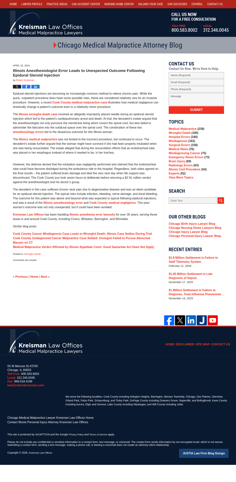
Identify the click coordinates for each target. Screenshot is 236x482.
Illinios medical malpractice (38, 139)
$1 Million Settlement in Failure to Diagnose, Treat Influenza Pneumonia (193, 311)
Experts (177, 186)
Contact (215, 4)
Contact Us (221, 360)
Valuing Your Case (150, 4)
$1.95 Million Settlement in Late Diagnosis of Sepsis (196, 294)
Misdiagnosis (181, 144)
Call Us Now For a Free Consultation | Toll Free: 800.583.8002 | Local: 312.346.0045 (199, 23)
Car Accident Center (86, 4)
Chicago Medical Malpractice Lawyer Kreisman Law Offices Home (45, 436)
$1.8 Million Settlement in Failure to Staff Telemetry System (195, 278)
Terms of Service (100, 452)
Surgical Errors (182, 150)
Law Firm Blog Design (211, 470)
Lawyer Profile (31, 4)
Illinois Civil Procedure (186, 181)
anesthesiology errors (28, 131)
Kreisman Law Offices (28, 214)
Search (221, 215)
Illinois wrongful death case (38, 114)
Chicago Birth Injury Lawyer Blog (190, 238)
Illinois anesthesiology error (63, 202)
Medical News (180, 155)
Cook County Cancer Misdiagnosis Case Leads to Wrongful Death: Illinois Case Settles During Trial (82, 233)
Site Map (205, 360)
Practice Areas (57, 4)
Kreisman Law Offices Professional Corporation (45, 22)
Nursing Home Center (119, 4)
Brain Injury (179, 170)
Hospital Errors (182, 139)
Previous (20, 276)
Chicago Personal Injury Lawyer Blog (193, 254)
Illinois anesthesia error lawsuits (92, 214)
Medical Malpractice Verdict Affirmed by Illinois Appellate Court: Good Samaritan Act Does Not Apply (83, 247)
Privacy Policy (77, 452)
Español (197, 4)
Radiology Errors (183, 175)
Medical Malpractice (185, 129)
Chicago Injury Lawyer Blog (187, 249)
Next (45, 276)
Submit (196, 110)
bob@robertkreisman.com (25, 404)
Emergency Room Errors (188, 165)
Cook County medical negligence (112, 202)
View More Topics (180, 191)
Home (13, 4)
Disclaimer (189, 360)
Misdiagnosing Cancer (186, 160)
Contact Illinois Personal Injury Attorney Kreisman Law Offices (42, 440)
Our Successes (177, 4)
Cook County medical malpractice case (79, 102)
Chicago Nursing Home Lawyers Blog (193, 243)
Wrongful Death (32, 254)
